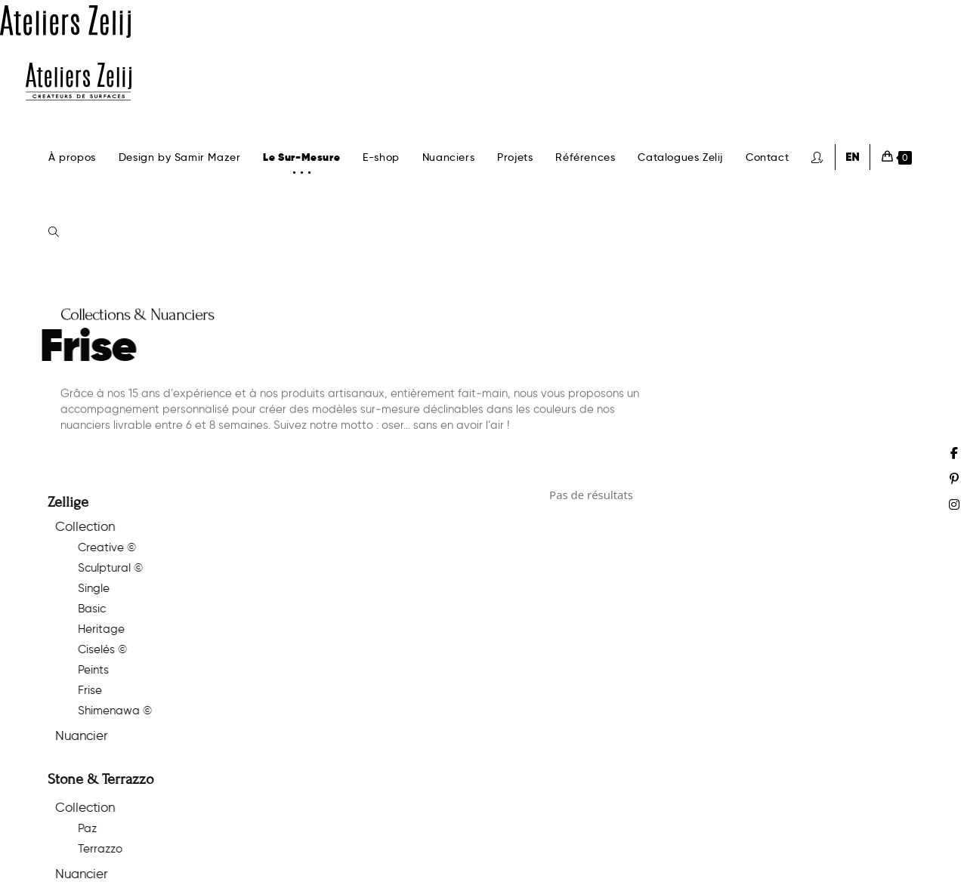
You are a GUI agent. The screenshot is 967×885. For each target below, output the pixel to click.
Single (81, 588)
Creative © (95, 547)
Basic (80, 608)
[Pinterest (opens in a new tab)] (954, 479)
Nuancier (69, 735)
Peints (81, 670)
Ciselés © (90, 649)
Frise (78, 690)
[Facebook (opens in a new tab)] (954, 453)
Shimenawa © (103, 710)
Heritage (89, 629)
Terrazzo (88, 849)
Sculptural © (98, 568)
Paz (75, 828)
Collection (73, 526)
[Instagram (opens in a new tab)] (954, 504)
